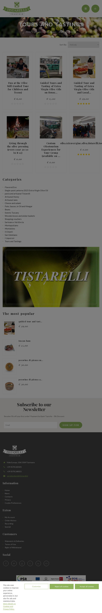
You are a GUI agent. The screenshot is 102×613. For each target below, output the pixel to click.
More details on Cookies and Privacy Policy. (9, 606)
